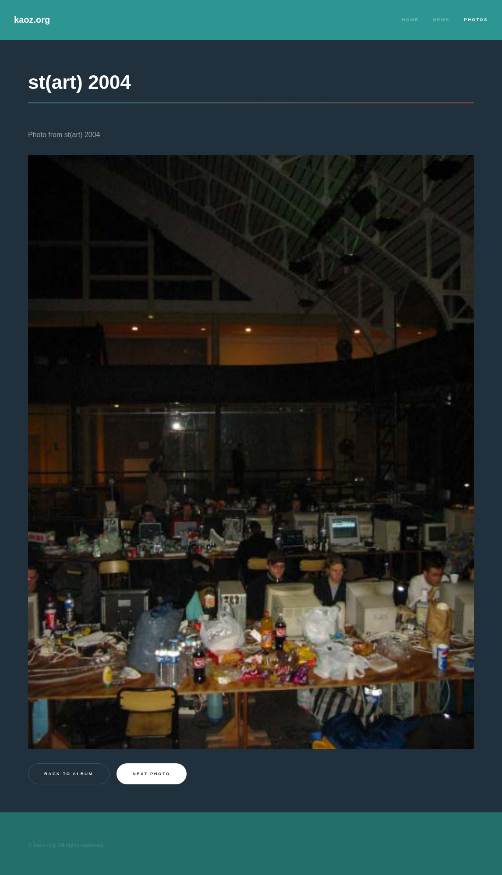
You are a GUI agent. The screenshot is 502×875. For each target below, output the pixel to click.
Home (410, 19)
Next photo (151, 773)
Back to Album (68, 773)
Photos (476, 19)
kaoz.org (32, 20)
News (441, 19)
